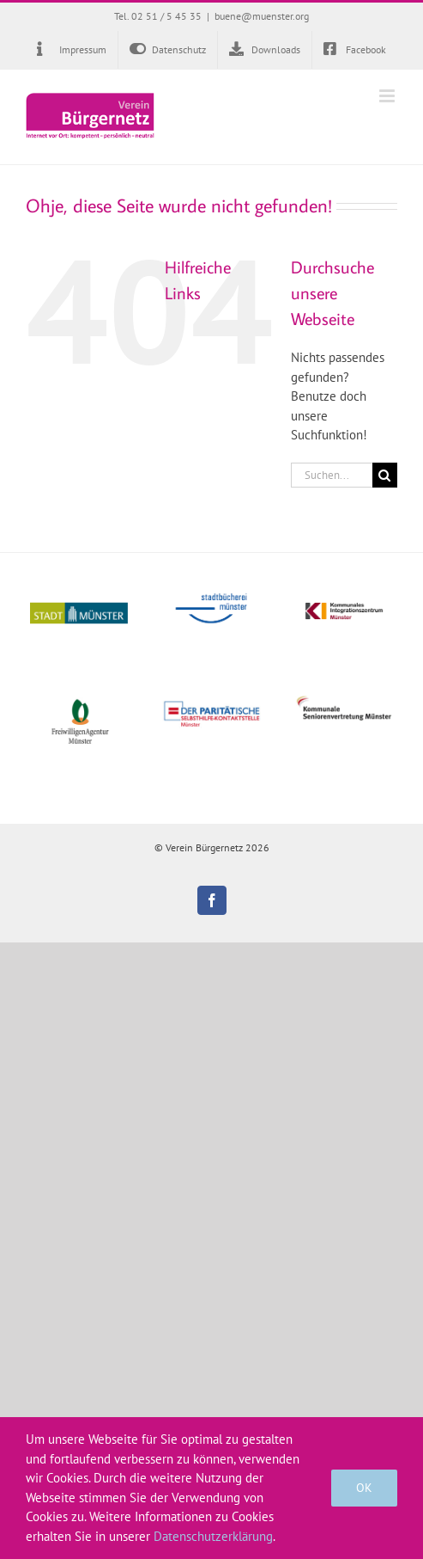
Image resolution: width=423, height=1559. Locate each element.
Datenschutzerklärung (213, 1536)
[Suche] (384, 475)
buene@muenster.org (262, 15)
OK (364, 1487)
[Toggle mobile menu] (388, 96)
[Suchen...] (331, 475)
